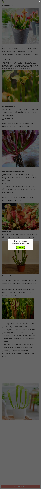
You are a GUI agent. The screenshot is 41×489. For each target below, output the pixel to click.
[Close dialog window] (39, 2)
